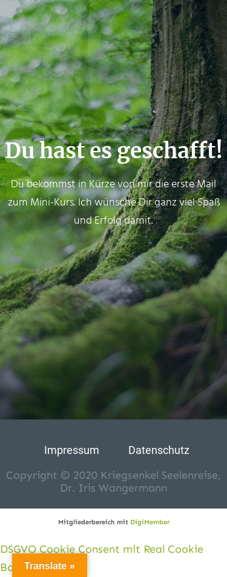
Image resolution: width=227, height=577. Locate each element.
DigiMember (149, 522)
